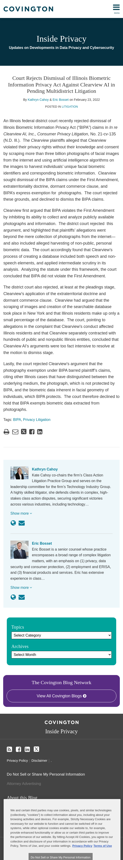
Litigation (70, 106)
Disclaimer (39, 760)
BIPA (17, 420)
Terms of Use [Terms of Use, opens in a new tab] (102, 857)
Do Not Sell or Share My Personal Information (46, 774)
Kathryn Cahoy (38, 99)
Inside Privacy (61, 38)
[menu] (61, 9)
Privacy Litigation (37, 420)
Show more (21, 513)
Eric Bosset (61, 99)
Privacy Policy (17, 760)
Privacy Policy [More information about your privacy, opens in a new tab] (82, 857)
